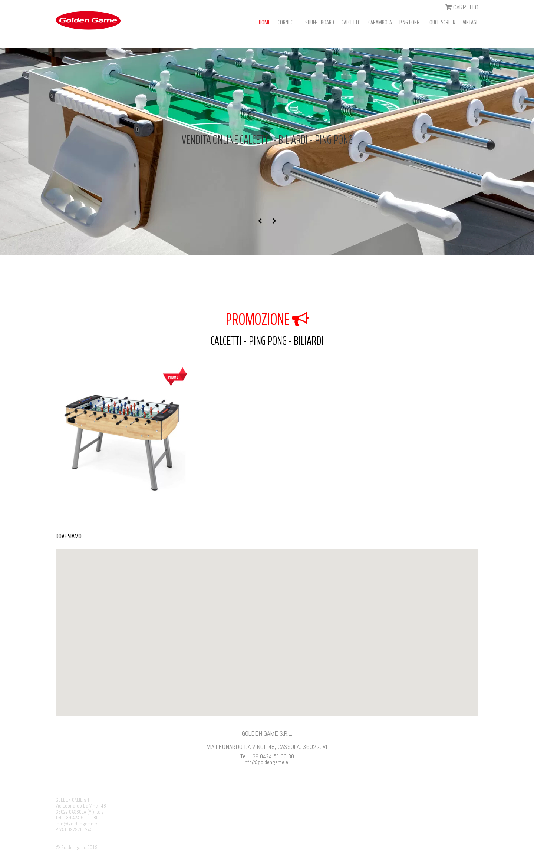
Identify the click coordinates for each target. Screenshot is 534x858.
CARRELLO (461, 7)
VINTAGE (470, 22)
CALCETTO (351, 22)
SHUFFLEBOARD (319, 22)
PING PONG (409, 22)
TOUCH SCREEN (441, 22)
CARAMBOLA (380, 22)
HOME (264, 22)
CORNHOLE (288, 22)
